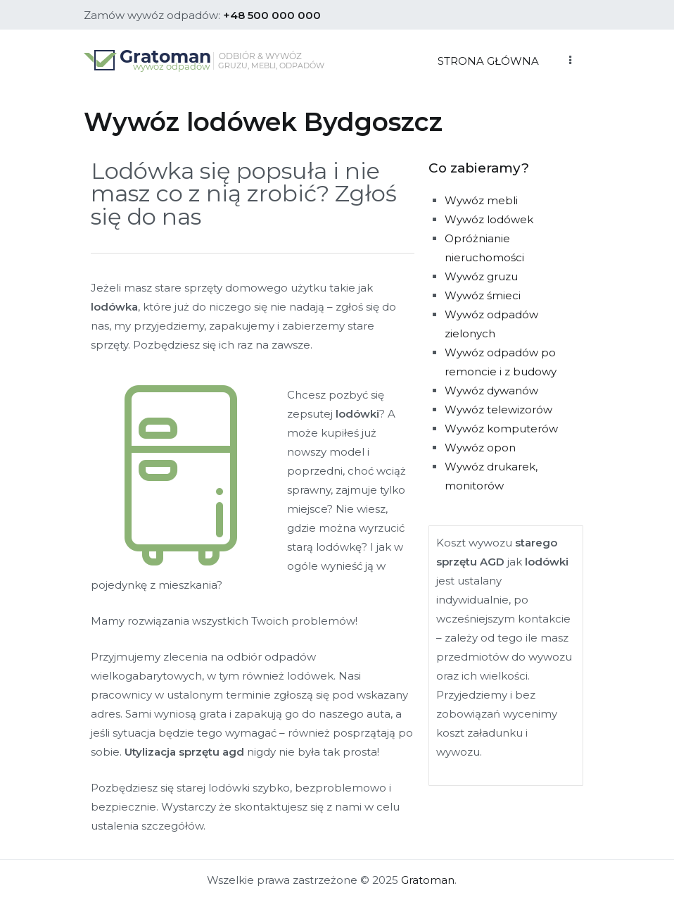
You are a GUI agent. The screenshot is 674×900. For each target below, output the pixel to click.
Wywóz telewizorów (498, 409)
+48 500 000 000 (272, 15)
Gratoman (427, 880)
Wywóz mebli (481, 200)
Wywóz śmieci (483, 295)
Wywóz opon (480, 447)
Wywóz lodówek (489, 219)
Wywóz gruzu (481, 276)
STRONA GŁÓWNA (488, 61)
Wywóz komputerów (501, 428)
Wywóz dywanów (491, 390)
